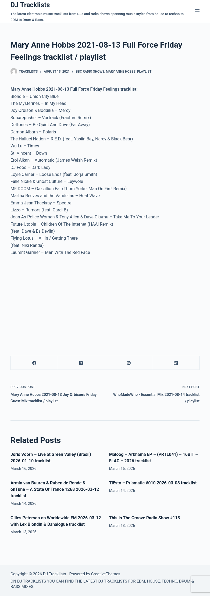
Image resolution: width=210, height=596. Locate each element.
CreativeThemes (105, 574)
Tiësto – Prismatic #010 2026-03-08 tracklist (153, 482)
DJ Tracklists (30, 5)
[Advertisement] (55, 300)
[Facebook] (34, 363)
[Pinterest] (128, 363)
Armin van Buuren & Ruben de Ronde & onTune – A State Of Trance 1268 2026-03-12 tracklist (54, 489)
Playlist (144, 71)
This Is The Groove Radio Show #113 (144, 517)
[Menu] (197, 11)
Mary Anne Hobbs (121, 71)
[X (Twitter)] (81, 363)
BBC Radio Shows (90, 71)
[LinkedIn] (175, 363)
